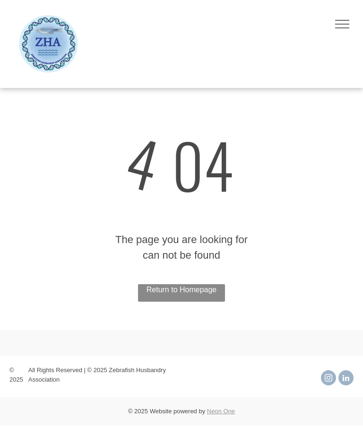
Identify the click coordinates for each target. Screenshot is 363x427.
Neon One (221, 411)
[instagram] (328, 379)
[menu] (342, 24)
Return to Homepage (182, 290)
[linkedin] (346, 379)
